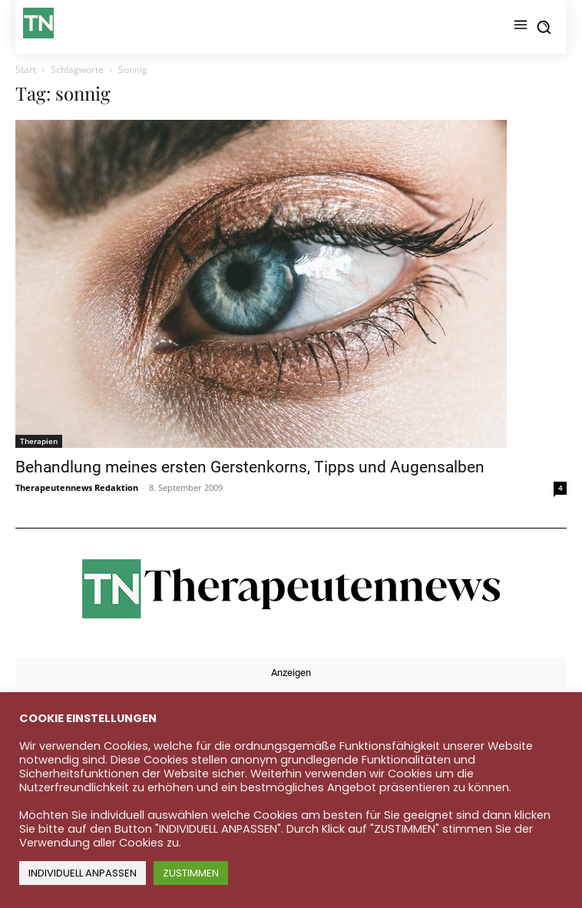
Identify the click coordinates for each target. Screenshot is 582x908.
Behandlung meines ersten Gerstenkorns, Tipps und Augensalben (249, 467)
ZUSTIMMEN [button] (191, 873)
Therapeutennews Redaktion (76, 487)
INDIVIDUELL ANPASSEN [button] (82, 873)
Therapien (39, 441)
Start (25, 69)
